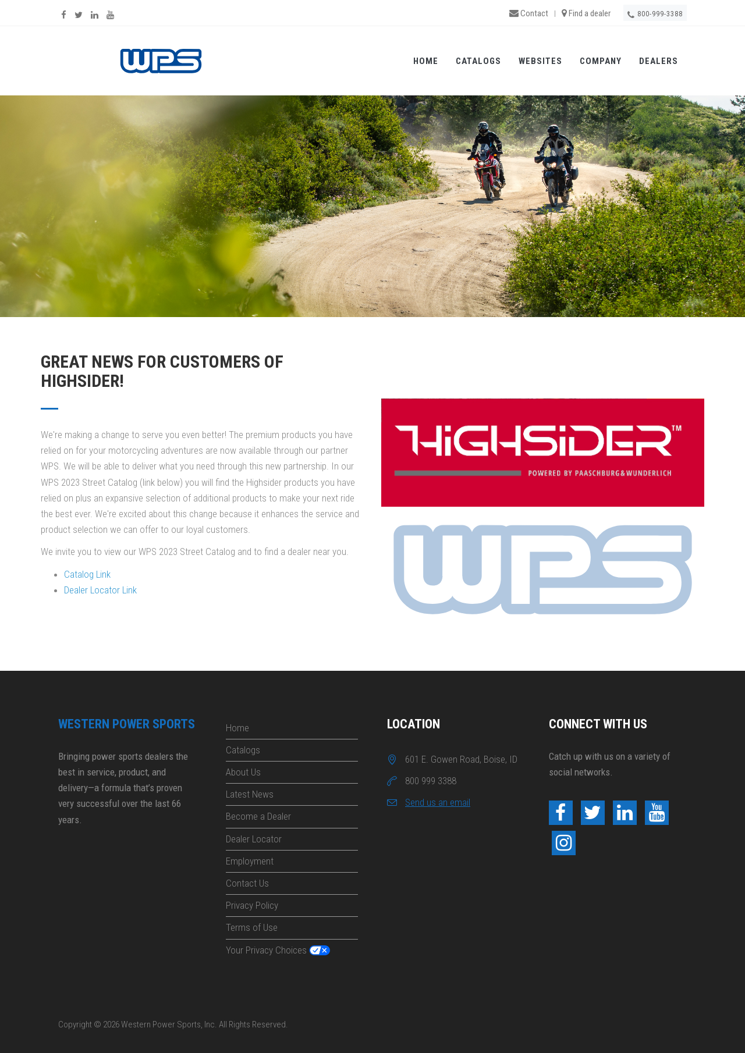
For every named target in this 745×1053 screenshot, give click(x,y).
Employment (250, 861)
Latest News (250, 794)
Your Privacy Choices (266, 950)
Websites (540, 61)
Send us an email (437, 802)
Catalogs (478, 61)
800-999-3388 (655, 14)
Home (425, 61)
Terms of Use (252, 927)
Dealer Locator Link (100, 590)
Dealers (658, 61)
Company (601, 61)
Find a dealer (586, 13)
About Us (243, 772)
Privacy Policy (252, 905)
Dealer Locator (254, 839)
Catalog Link (87, 574)
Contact (528, 13)
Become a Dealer (258, 816)
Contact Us (247, 883)
